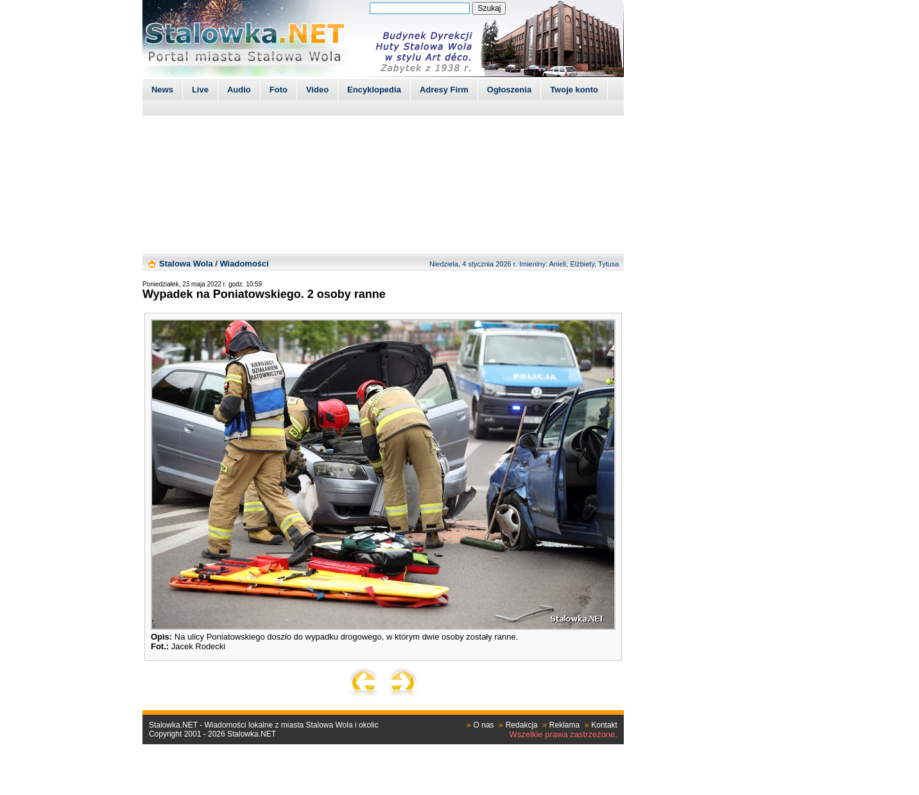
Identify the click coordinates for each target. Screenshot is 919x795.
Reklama (564, 725)
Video (317, 89)
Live (200, 89)
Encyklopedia (374, 89)
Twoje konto (574, 89)
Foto (279, 89)
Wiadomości (243, 263)
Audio (239, 89)
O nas (484, 725)
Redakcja (522, 725)
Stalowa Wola (186, 263)
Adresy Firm (444, 89)
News (162, 89)
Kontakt (604, 725)
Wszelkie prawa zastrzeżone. (563, 734)
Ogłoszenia (509, 89)
